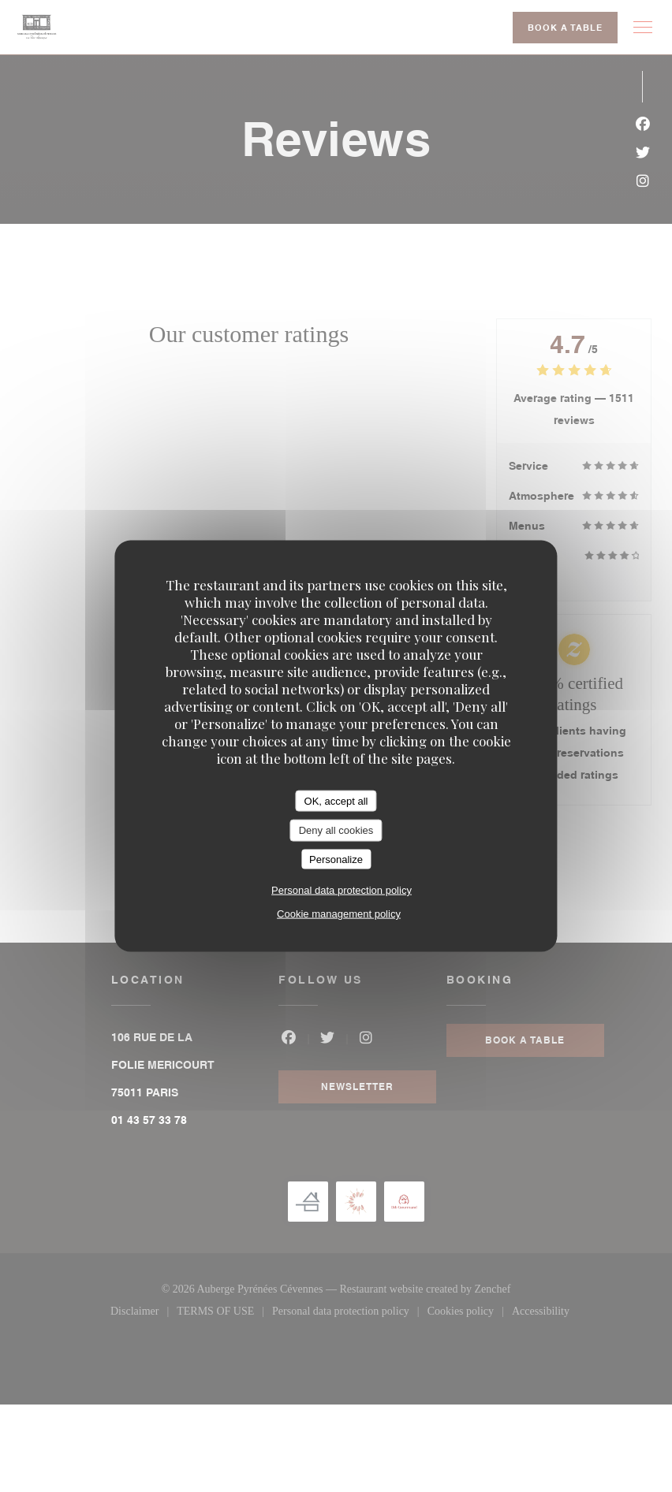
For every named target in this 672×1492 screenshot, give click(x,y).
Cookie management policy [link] (339, 914)
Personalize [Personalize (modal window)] (336, 859)
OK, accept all (336, 800)
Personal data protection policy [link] (341, 890)
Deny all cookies (336, 830)
